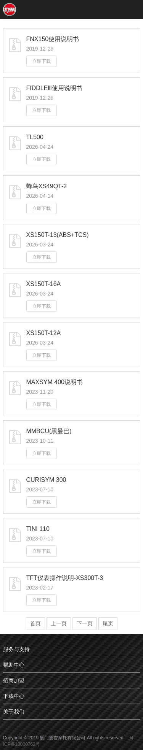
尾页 (108, 623)
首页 (35, 623)
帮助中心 (13, 665)
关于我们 (13, 712)
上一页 (59, 623)
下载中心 (13, 696)
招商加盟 (13, 680)
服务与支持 (16, 649)
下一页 (85, 623)
